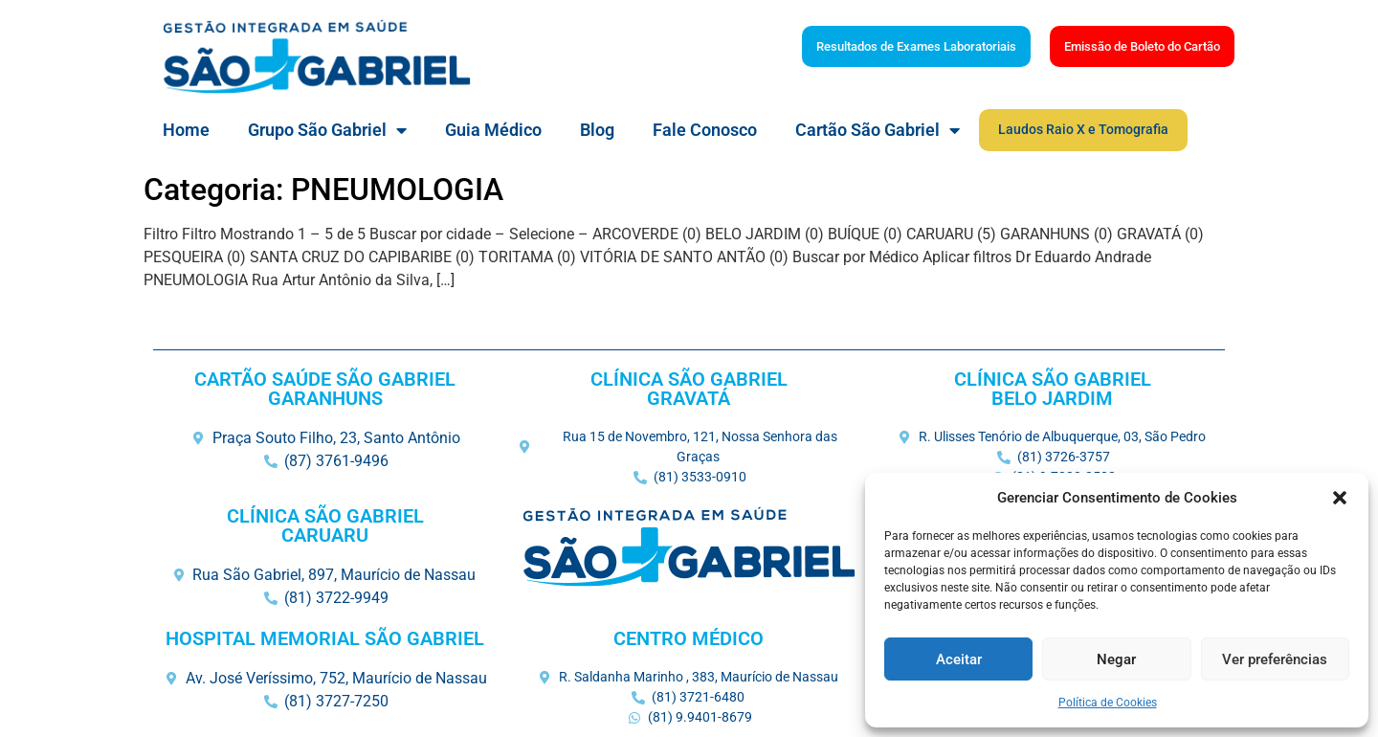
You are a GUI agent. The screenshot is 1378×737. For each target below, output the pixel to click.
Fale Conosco (705, 130)
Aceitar (959, 659)
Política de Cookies (1107, 702)
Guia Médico (493, 130)
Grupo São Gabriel (327, 130)
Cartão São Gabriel (877, 130)
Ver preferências (1274, 659)
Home (186, 130)
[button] (1339, 497)
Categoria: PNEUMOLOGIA (323, 189)
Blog (597, 130)
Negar (1116, 659)
